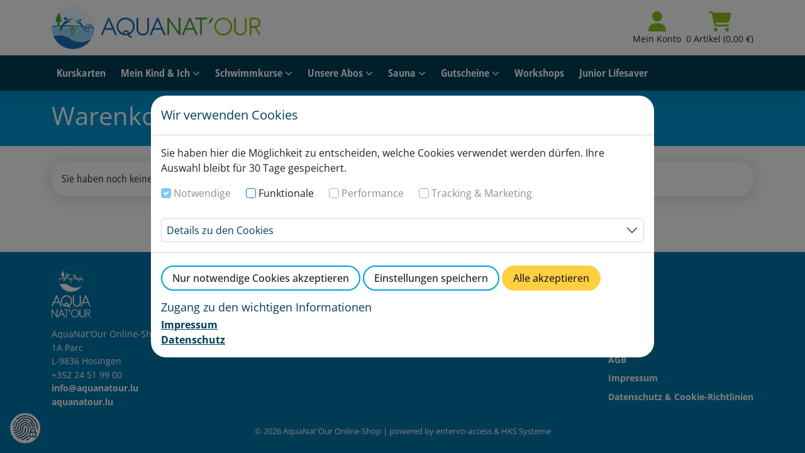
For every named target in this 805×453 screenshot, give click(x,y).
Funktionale (286, 193)
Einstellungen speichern (431, 278)
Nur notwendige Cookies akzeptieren (260, 278)
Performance (372, 193)
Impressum (189, 325)
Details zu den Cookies (220, 230)
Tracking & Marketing (481, 193)
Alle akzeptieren (551, 278)
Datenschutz (193, 340)
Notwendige (202, 193)
